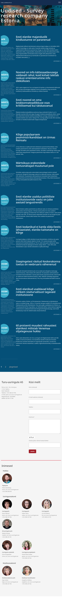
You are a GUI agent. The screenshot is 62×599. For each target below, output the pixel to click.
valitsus (13, 59)
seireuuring (3, 56)
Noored (6, 119)
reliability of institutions (6, 216)
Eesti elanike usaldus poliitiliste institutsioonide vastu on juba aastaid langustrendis (37, 199)
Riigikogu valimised (8, 182)
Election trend (4, 176)
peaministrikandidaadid (6, 149)
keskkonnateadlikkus (9, 115)
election (2, 273)
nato (5, 52)
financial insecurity (5, 48)
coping (9, 47)
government (3, 209)
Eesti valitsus (3, 208)
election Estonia (4, 146)
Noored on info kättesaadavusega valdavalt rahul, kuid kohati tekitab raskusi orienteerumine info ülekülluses (38, 76)
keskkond (3, 115)
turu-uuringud (7, 245)
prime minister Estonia (5, 153)
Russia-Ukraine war (8, 342)
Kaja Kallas (3, 147)
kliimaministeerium (8, 117)
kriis (4, 50)
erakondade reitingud (5, 274)
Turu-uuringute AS (6, 2)
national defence (4, 241)
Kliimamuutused (4, 118)
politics (5, 54)
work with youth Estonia (9, 92)
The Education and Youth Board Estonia (7, 90)
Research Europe (11, 54)
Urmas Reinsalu (4, 157)
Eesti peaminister (11, 145)
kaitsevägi (3, 238)
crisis (12, 47)
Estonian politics (11, 146)
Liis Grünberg (11, 309)
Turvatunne (3, 59)
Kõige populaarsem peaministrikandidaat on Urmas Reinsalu (37, 137)
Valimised (7, 185)
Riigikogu (9, 55)
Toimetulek (11, 58)
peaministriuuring (4, 150)
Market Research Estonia (6, 277)
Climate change (11, 110)
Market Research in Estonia (7, 86)
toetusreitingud (4, 155)
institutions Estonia (10, 209)
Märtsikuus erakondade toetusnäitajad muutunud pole (37, 164)
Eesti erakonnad (11, 173)
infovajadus (7, 85)
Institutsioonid (4, 211)
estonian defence (4, 237)
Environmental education (9, 114)
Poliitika (10, 150)
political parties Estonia (6, 151)
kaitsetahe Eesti (12, 237)
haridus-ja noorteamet (8, 84)
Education (3, 82)
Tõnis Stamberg (11, 155)
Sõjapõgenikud (9, 344)
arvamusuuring (4, 47)
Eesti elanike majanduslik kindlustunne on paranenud (35, 38)
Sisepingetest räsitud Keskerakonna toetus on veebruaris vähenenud (32, 264)
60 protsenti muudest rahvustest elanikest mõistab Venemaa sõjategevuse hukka (38, 331)
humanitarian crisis (12, 338)
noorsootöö (11, 86)
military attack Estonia (9, 240)
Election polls (10, 174)
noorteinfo (3, 88)
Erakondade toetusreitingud (5, 178)
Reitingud (13, 153)
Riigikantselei (3, 55)
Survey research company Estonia (7, 57)
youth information (5, 93)
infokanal (3, 85)
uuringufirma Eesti (12, 157)
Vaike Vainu (8, 59)
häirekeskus (6, 306)
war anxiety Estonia (5, 248)
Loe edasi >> (57, 61)
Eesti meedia (8, 82)
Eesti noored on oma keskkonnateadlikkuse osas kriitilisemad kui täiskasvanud (36, 102)
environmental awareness (6, 111)
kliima (2, 117)
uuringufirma (3, 247)
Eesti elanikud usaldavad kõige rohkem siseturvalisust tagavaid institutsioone (38, 294)
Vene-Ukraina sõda (11, 247)
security (13, 55)
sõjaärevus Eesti (6, 242)
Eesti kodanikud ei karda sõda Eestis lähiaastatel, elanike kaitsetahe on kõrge (36, 229)
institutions (11, 306)
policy (13, 277)
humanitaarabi (4, 338)
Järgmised (13, 369)
